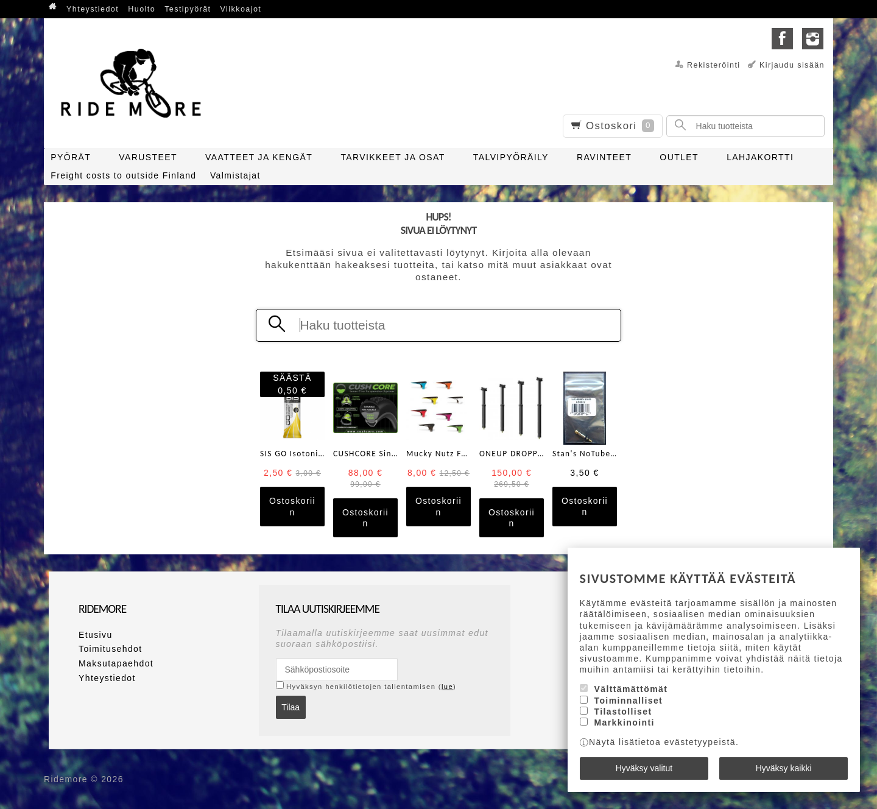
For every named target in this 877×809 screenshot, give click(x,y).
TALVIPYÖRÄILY (511, 157)
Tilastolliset (623, 711)
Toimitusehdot (111, 649)
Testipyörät (187, 9)
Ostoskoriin (292, 506)
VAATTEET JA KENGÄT (258, 157)
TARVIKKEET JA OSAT (392, 157)
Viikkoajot (241, 9)
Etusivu (96, 635)
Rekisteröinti (714, 65)
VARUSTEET (148, 157)
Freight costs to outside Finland (123, 175)
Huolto (141, 9)
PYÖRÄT (71, 157)
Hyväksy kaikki (784, 768)
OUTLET (679, 157)
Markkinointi (624, 722)
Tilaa (290, 707)
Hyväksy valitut (644, 768)
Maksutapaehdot (116, 663)
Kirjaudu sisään (792, 65)
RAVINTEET (604, 157)
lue (447, 686)
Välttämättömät (631, 689)
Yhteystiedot (92, 9)
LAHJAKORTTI (760, 157)
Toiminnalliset (628, 700)
